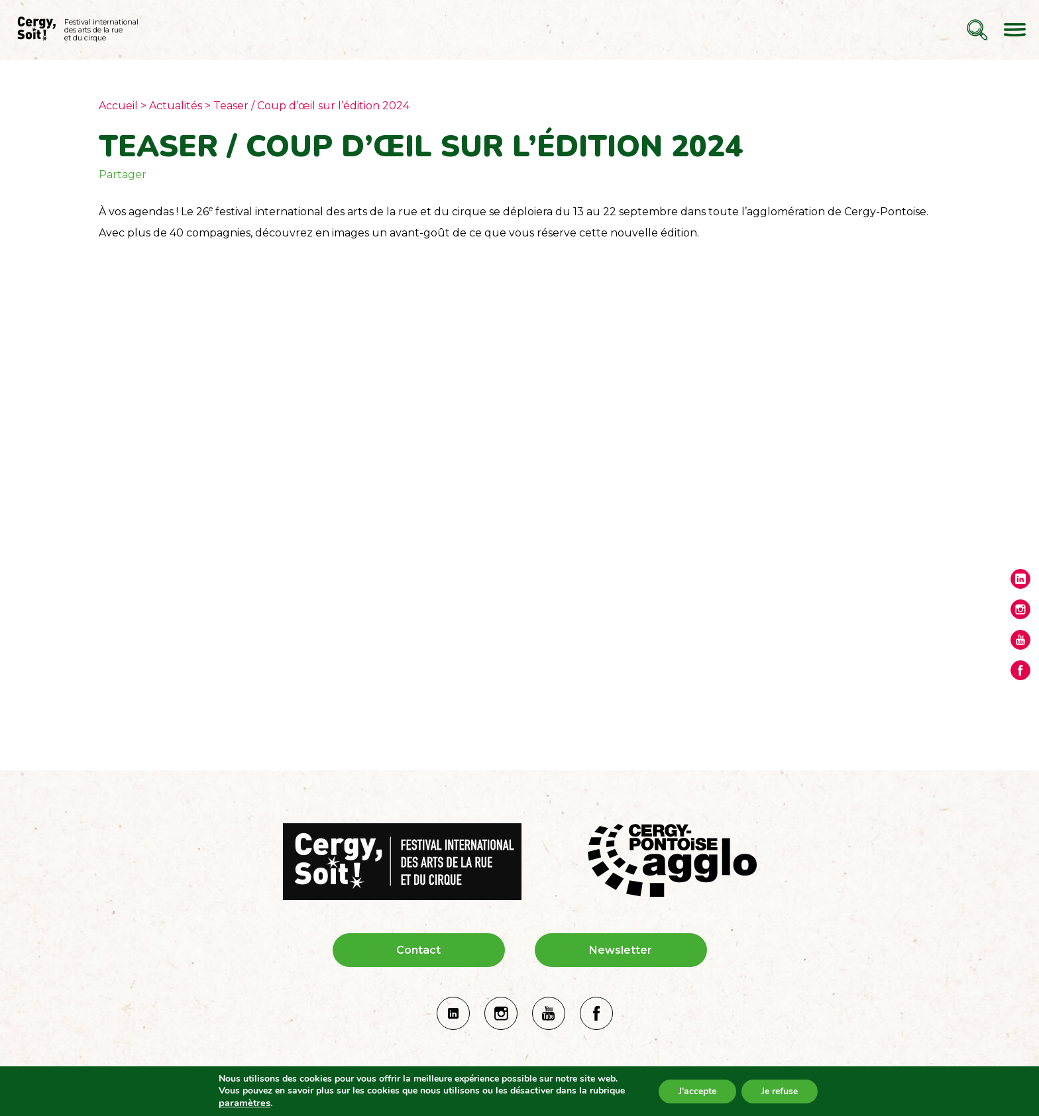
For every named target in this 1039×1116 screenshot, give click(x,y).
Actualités (175, 105)
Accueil (118, 105)
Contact (418, 950)
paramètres (244, 1103)
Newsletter (620, 950)
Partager (122, 174)
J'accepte (697, 1091)
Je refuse (779, 1091)
